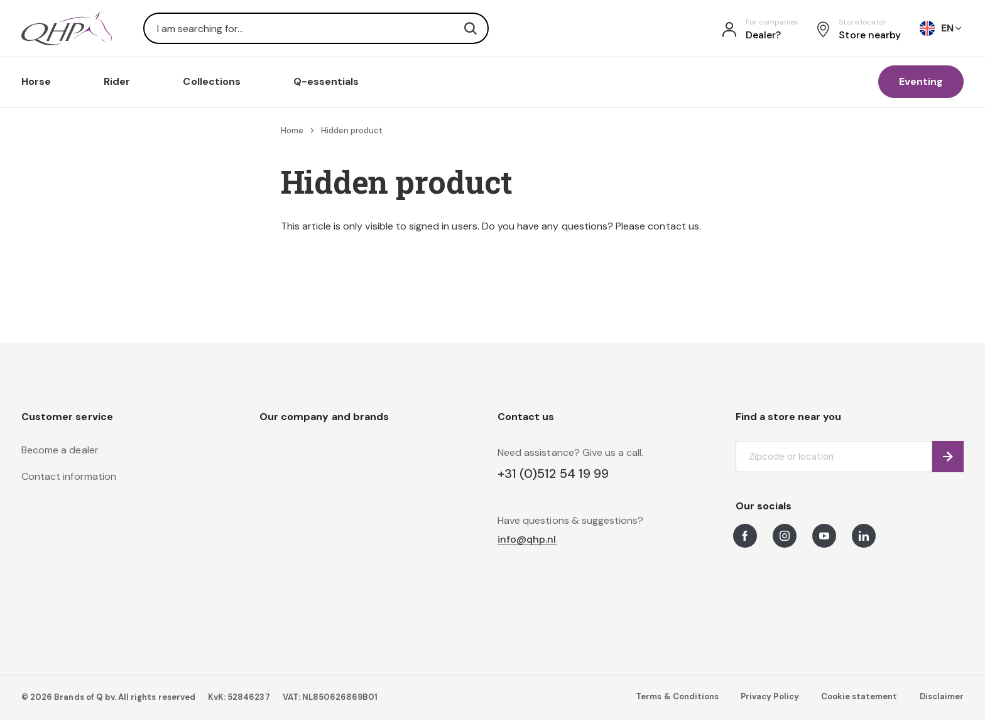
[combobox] (316, 28)
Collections (212, 81)
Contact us (526, 416)
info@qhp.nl (527, 539)
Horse (36, 81)
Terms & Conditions (677, 696)
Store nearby (870, 35)
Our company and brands (324, 416)
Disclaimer (942, 696)
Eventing (921, 81)
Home (292, 130)
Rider (117, 81)
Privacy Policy (770, 696)
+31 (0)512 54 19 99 (553, 473)
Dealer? (763, 35)
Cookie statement (859, 696)
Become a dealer (60, 450)
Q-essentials (326, 81)
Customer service (67, 416)
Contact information (68, 476)
